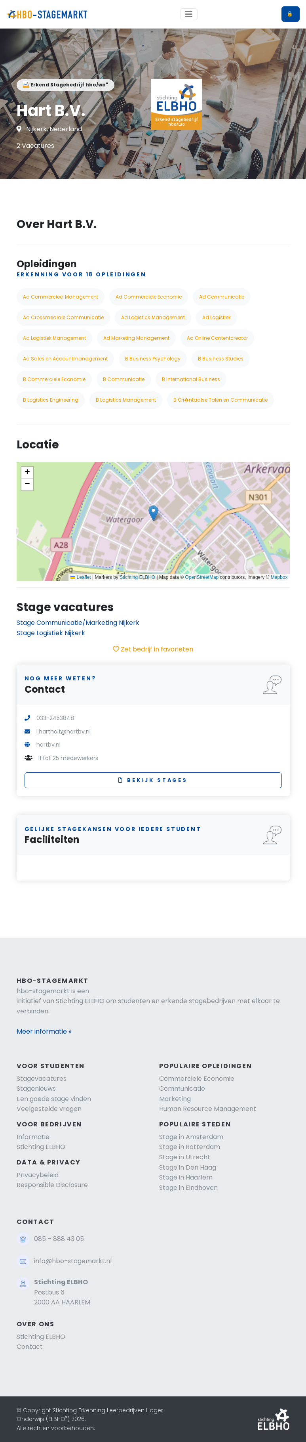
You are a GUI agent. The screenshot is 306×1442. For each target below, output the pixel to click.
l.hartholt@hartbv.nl (63, 731)
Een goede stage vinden (54, 1098)
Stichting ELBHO (137, 577)
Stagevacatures (42, 1078)
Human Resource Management (207, 1108)
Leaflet (80, 577)
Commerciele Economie (196, 1078)
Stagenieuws (36, 1088)
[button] (153, 513)
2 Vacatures (35, 145)
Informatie (33, 1136)
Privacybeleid (38, 1175)
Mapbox (279, 577)
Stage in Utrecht (184, 1157)
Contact (30, 1346)
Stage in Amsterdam (191, 1136)
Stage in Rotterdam (189, 1146)
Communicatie (182, 1088)
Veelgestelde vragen (49, 1108)
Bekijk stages (153, 780)
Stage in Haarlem (186, 1177)
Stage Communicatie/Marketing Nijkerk (78, 622)
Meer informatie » (44, 1031)
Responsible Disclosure (52, 1184)
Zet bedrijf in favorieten (153, 649)
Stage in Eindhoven (188, 1187)
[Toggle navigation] (189, 14)
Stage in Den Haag (187, 1167)
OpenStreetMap (202, 577)
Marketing (175, 1098)
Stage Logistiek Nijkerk (51, 633)
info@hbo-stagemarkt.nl (73, 1261)
